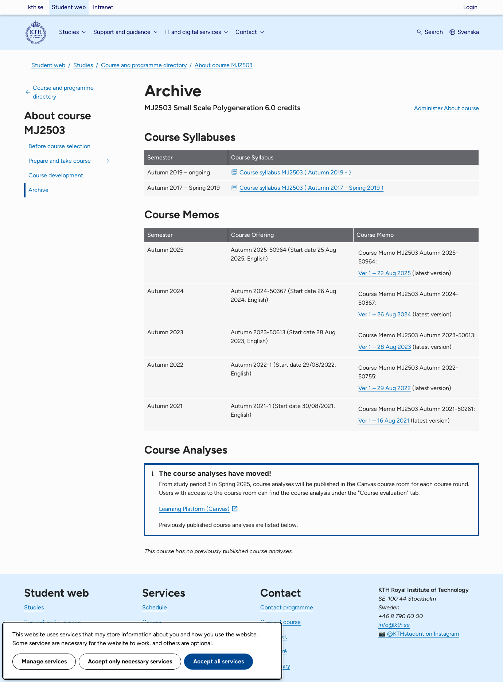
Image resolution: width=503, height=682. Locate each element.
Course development (55, 175)
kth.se (35, 7)
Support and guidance (52, 622)
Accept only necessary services (130, 661)
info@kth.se (394, 624)
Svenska (468, 31)
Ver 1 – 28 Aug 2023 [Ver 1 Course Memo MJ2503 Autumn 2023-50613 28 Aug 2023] (384, 346)
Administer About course (446, 108)
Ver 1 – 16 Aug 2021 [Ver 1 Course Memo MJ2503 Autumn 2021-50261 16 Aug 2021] (383, 420)
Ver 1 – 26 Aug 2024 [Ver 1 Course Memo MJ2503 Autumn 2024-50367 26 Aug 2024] (384, 314)
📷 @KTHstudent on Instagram (418, 633)
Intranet (103, 7)
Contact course (280, 622)
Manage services (44, 661)
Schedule (154, 607)
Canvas (151, 622)
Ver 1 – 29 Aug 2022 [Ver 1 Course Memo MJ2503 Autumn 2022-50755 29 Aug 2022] (384, 388)
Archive (38, 189)
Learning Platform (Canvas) (194, 508)
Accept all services (218, 661)
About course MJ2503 (224, 65)
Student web (69, 7)
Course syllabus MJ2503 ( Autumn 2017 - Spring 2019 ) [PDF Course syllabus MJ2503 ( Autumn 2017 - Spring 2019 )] (311, 187)
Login (470, 7)
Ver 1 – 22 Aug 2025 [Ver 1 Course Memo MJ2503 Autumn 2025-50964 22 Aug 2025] (384, 273)
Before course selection (59, 146)
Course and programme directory (144, 65)
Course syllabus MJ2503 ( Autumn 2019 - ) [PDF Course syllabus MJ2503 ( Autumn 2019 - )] (295, 172)
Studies (83, 65)
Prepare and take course (59, 160)
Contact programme (286, 607)
